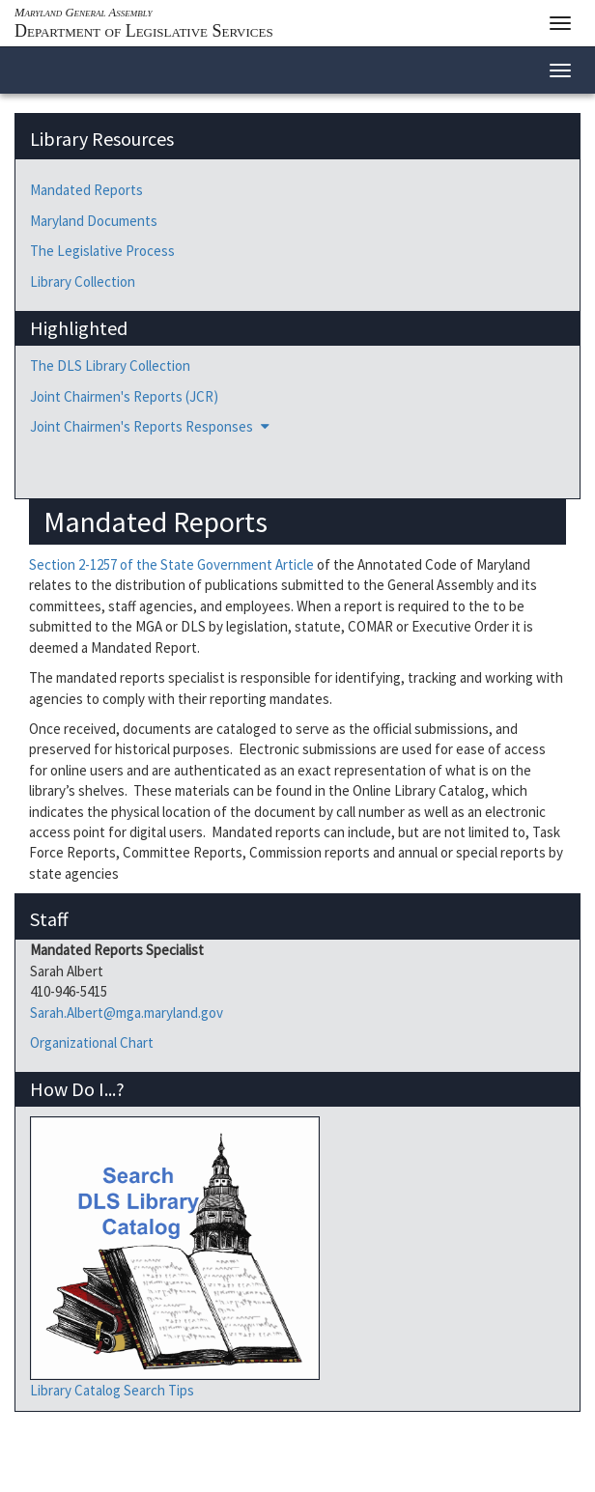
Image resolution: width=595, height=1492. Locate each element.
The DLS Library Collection (110, 365)
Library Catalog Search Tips (112, 1390)
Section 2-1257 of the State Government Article (171, 564)
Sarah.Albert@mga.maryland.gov (126, 1012)
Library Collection (82, 281)
